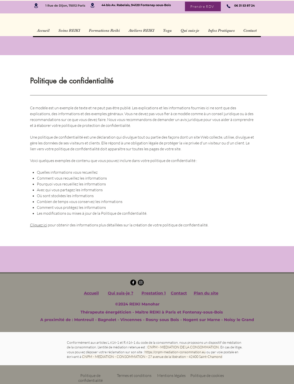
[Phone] (228, 6)
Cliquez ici (38, 224)
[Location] (36, 5)
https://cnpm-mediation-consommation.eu (175, 352)
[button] (69, 30)
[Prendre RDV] (203, 6)
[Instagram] (141, 282)
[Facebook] (133, 282)
